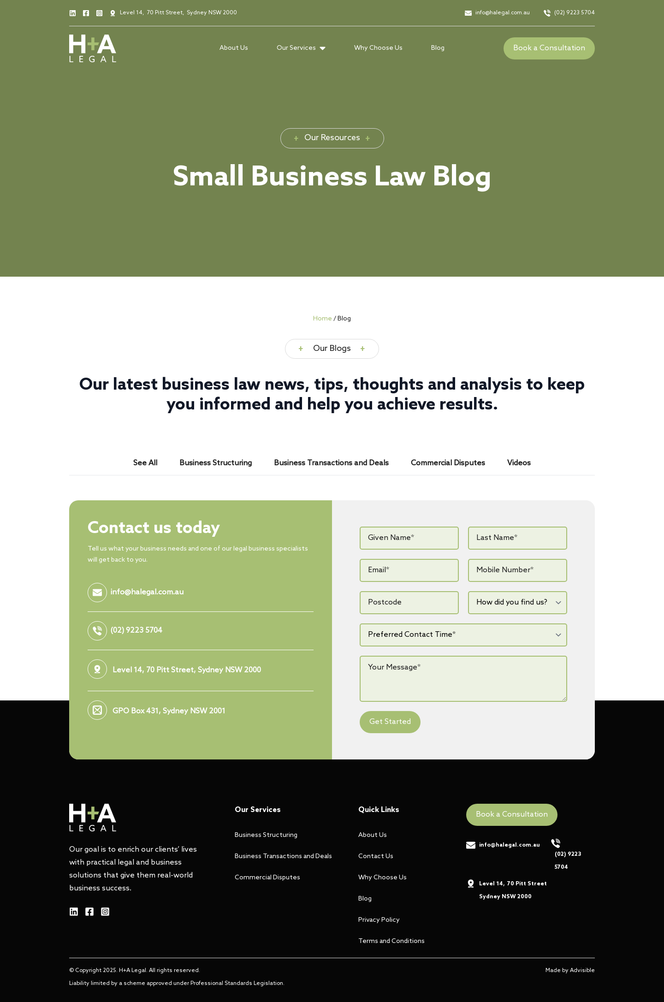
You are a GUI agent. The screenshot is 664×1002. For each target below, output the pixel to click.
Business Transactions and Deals (281, 856)
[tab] (145, 463)
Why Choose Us (378, 48)
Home (322, 319)
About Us (233, 48)
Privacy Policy (379, 920)
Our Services (296, 48)
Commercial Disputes (267, 878)
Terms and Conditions (391, 941)
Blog (438, 48)
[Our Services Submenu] (325, 48)
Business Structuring (266, 835)
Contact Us (375, 856)
